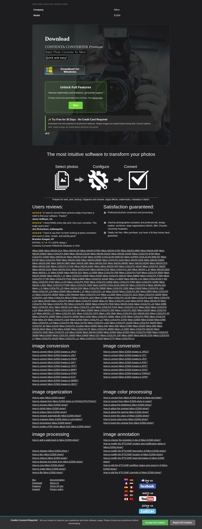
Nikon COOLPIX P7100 (62, 266)
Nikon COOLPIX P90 (108, 272)
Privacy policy (56, 489)
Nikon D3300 (64, 329)
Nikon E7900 (125, 326)
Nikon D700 (120, 316)
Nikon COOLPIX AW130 (141, 329)
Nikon (97, 266)
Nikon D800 (127, 335)
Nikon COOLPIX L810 (83, 297)
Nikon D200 (85, 316)
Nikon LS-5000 (90, 272)
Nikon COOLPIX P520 (78, 282)
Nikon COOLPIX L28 (42, 291)
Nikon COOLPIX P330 (43, 282)
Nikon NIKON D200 (133, 260)
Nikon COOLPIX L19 (42, 323)
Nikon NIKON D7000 (90, 250)
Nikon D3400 (135, 288)
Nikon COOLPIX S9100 (130, 266)
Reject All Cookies (182, 522)
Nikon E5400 (95, 275)
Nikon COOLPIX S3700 (115, 319)
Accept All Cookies (155, 522)
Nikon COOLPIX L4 (124, 338)
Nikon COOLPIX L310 (153, 288)
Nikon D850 (146, 291)
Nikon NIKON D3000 (154, 260)
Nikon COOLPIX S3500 (101, 282)
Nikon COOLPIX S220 (142, 297)
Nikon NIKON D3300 (93, 332)
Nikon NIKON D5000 (91, 260)
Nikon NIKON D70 (158, 263)
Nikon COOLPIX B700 (143, 253)
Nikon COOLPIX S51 (65, 313)
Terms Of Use (56, 486)
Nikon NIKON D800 (130, 250)
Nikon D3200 (75, 332)
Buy (75, 105)
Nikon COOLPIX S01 (126, 313)
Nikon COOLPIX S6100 (46, 338)
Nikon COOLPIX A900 (58, 253)
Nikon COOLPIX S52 (129, 291)
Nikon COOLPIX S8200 (149, 294)
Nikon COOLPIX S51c (43, 307)
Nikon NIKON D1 (46, 310)
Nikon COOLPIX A (138, 285)
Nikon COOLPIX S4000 (63, 335)
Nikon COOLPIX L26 (58, 332)
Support (36, 489)
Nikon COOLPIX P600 (141, 332)
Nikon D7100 (100, 297)
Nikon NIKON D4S (157, 285)
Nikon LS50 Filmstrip (69, 294)
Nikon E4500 (45, 335)
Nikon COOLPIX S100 (59, 319)
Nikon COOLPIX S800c (103, 316)
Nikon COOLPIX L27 (93, 319)
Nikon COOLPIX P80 (63, 323)
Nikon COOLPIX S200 (117, 288)
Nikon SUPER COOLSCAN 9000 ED (106, 257)
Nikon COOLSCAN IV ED (67, 310)
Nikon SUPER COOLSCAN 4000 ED (111, 285)
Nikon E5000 (59, 291)
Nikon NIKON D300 (71, 260)
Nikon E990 (159, 319)
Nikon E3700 (80, 323)
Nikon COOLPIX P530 (103, 304)
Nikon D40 (103, 326)
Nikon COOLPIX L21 (128, 307)
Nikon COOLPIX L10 (95, 291)
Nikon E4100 (52, 326)
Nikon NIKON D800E (118, 263)
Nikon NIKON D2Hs (124, 304)
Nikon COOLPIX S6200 (144, 323)
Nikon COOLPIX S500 (81, 285)
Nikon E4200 (143, 310)
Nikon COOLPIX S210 (127, 294)
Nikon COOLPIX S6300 (67, 316)
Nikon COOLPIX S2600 (43, 316)
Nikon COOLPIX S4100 (121, 323)
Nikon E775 (109, 338)
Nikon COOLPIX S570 (87, 313)
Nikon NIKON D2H (73, 288)
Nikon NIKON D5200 (139, 263)
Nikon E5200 (147, 319)
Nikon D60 (151, 326)
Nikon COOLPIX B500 (152, 272)
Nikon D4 (42, 319)
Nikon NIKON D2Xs (61, 269)
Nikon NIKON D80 (79, 263)
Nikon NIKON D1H (63, 307)
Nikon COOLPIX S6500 (46, 294)
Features (36, 486)
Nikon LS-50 (61, 282)
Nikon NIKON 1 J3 (75, 291)
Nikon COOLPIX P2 (80, 329)
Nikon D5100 (44, 301)
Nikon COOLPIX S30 (110, 335)
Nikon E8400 (82, 335)
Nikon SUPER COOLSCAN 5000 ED (142, 257)
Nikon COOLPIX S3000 (77, 275)
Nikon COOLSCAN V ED (155, 279)
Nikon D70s (51, 329)
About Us (54, 483)
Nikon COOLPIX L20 (144, 304)
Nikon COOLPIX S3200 (86, 301)
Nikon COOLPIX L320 (98, 323)
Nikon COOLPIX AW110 (60, 297)
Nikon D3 (103, 301)
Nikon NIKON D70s (99, 269)
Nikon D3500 (134, 319)
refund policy (97, 98)
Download (37, 483)
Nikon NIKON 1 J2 (141, 269)
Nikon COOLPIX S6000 (102, 329)
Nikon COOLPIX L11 (69, 338)
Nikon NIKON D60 (41, 263)
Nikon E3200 (123, 332)
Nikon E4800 (78, 279)
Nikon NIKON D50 (109, 266)
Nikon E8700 (137, 301)
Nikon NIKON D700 (110, 250)
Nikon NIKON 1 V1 (56, 275)
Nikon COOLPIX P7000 (58, 285)
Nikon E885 (160, 304)
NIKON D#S (143, 313)
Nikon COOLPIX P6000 (94, 288)
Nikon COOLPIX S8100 (153, 266)
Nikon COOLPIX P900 (138, 316)
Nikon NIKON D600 (60, 263)
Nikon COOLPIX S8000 (79, 304)
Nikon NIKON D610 (160, 269)
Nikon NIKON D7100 (77, 257)
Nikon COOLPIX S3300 (147, 282)
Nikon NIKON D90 (149, 250)
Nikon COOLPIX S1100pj (71, 326)
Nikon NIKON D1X (53, 250)
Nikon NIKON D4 (71, 250)
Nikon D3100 (112, 291)
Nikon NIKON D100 (41, 269)
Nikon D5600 (87, 310)
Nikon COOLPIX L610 (119, 301)
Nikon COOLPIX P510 (60, 279)
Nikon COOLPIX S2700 (119, 297)
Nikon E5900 (90, 326)
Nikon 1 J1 (37, 288)
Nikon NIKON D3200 (121, 253)
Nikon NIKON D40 (41, 266)
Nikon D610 (144, 307)
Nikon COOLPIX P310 (106, 307)
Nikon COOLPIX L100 (84, 307)
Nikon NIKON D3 (58, 257)
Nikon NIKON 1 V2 (46, 313)
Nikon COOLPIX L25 (53, 288)
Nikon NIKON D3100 (79, 253)
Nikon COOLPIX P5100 (91, 338)
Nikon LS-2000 (108, 294)
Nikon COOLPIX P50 (57, 304)
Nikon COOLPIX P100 (130, 272)
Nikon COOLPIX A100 (113, 260)
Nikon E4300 (57, 272)
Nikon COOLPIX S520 (126, 310)
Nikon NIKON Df (152, 301)
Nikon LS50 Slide (107, 313)
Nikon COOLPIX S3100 (96, 279)
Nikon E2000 (109, 332)
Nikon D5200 (138, 326)
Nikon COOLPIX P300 (124, 282)
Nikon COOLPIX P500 (50, 260)
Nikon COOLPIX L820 (120, 269)
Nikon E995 (38, 250)
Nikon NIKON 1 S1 (133, 279)
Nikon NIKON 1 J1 (41, 272)
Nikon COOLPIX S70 (90, 294)
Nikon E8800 (133, 275)
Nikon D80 (113, 326)
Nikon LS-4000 (116, 279)
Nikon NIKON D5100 (100, 253)
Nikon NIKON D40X (84, 266)
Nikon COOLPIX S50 (104, 310)
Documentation (57, 480)
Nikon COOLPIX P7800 (151, 275)
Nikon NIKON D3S (98, 263)
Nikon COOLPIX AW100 (63, 301)
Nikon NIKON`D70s (143, 335)
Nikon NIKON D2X (73, 272)
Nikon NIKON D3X (81, 269)
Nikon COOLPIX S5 (159, 313)
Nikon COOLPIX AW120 (114, 275)
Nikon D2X (94, 335)
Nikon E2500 (76, 319)
